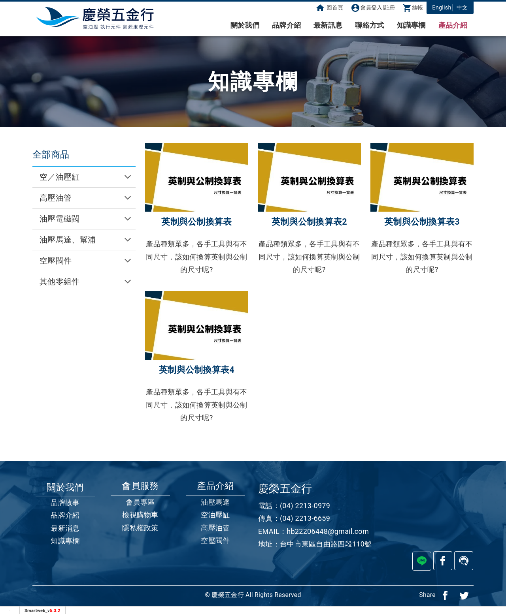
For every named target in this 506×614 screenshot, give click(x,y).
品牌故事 (65, 502)
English (441, 7)
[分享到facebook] (445, 595)
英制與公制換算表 (196, 222)
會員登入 (367, 8)
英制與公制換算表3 (422, 222)
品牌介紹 (286, 25)
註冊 (390, 7)
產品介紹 (452, 25)
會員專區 (140, 502)
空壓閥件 (215, 540)
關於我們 (244, 25)
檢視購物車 (140, 515)
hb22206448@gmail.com (328, 531)
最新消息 (65, 528)
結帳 (412, 8)
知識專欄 (411, 25)
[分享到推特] (464, 595)
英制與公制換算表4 (196, 370)
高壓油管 (215, 528)
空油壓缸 (215, 515)
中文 (462, 7)
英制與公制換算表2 (309, 222)
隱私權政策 (140, 528)
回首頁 (329, 8)
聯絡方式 (369, 25)
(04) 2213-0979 (305, 505)
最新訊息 (327, 25)
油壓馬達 (215, 502)
